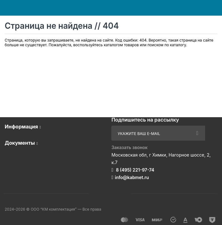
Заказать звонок (129, 147)
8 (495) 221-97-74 (134, 169)
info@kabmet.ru (132, 177)
